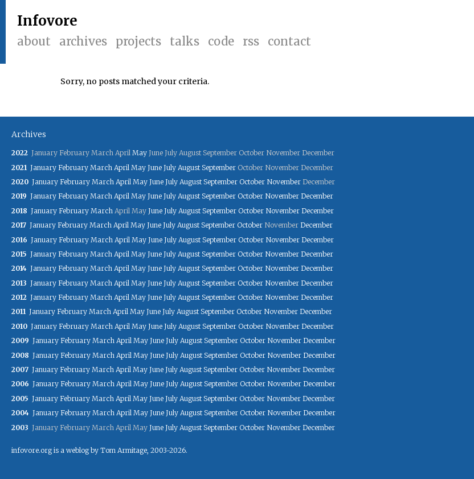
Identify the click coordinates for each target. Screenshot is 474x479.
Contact (289, 41)
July (170, 167)
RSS (251, 41)
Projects (138, 41)
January (43, 167)
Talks (184, 41)
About (34, 41)
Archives (83, 41)
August (189, 167)
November (284, 181)
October (252, 181)
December (317, 196)
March (101, 167)
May (139, 152)
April (121, 167)
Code (221, 41)
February (73, 167)
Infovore (47, 21)
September (219, 167)
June (155, 167)
